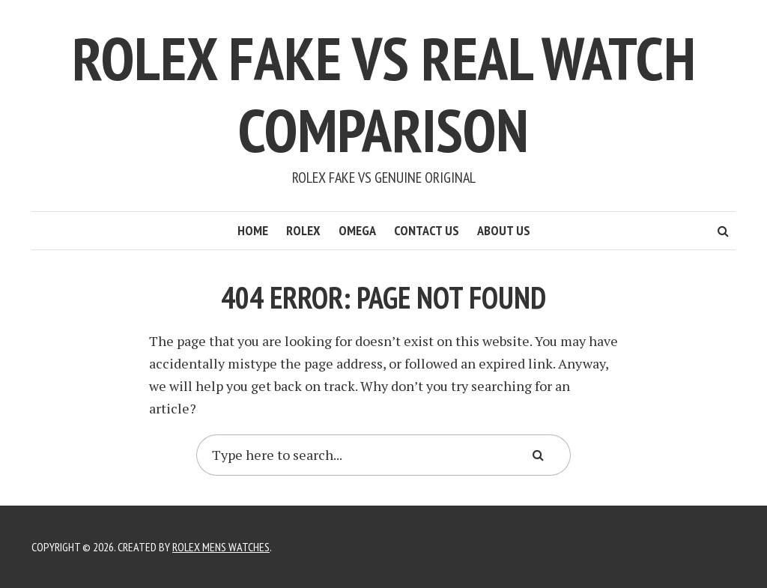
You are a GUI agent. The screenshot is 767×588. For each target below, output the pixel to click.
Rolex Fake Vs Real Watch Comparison (384, 94)
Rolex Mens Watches (221, 546)
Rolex (303, 230)
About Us (503, 230)
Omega (357, 230)
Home (252, 230)
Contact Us (426, 230)
